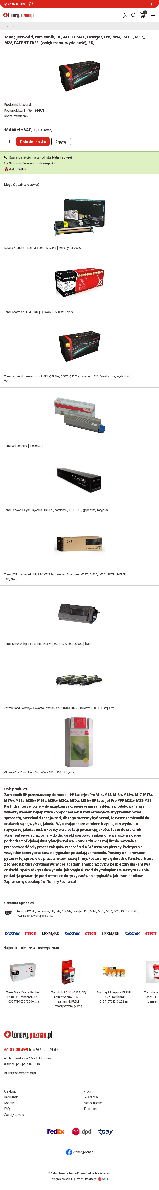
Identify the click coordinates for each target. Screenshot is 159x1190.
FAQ (7, 1108)
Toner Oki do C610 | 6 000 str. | (23, 445)
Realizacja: (97, 1179)
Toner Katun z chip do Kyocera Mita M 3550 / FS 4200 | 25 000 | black (47, 643)
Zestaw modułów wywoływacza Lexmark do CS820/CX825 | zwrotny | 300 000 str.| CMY (59, 708)
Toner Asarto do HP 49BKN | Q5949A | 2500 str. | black (38, 312)
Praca (87, 1091)
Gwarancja (91, 1097)
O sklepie (10, 1091)
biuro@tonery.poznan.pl (20, 1073)
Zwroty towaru (14, 1114)
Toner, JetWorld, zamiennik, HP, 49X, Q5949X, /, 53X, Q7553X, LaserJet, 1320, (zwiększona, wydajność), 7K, (67, 378)
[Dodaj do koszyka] (33, 141)
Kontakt (9, 1103)
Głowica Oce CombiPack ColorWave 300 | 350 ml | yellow (39, 772)
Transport (90, 1108)
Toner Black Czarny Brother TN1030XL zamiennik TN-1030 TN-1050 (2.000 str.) (23, 996)
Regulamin (11, 1097)
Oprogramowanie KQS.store (66, 1179)
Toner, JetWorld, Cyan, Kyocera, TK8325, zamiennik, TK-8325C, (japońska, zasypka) (56, 510)
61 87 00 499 (16, 4)
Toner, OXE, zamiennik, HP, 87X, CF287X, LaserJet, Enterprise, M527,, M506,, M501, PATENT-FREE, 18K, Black (65, 576)
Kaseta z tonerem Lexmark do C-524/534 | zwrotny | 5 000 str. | (44, 247)
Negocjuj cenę (93, 1103)
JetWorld (25, 104)
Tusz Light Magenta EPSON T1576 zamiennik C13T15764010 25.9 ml (114, 996)
